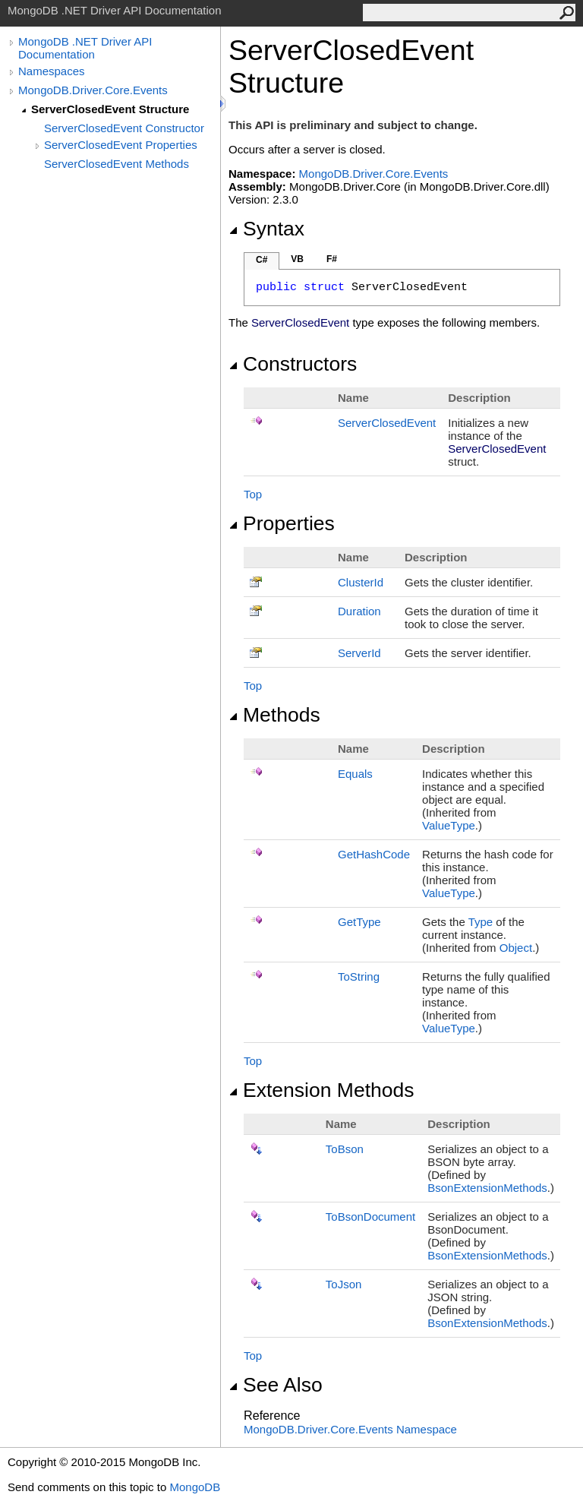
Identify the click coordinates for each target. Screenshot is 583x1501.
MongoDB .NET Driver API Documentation (85, 48)
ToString (359, 976)
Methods (274, 714)
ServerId (359, 652)
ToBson (345, 1148)
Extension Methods (321, 1090)
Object (515, 947)
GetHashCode (374, 854)
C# (261, 259)
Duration (359, 611)
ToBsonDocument (370, 1216)
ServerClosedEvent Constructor (124, 128)
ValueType (448, 825)
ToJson (344, 1284)
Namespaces (51, 71)
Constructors (292, 363)
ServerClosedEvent (387, 422)
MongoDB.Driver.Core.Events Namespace (350, 1429)
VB (297, 259)
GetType (359, 921)
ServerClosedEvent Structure (110, 109)
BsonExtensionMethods (487, 1187)
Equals (355, 773)
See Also (275, 1384)
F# (331, 259)
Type (480, 921)
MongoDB (194, 1486)
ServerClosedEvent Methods (116, 163)
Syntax (266, 228)
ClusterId (360, 582)
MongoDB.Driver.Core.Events (93, 90)
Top (253, 494)
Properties (281, 523)
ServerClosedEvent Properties (120, 144)
